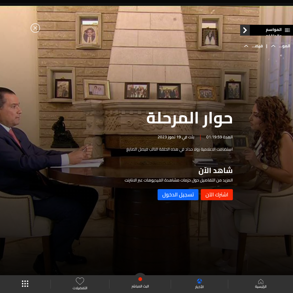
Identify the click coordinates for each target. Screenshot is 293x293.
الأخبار (199, 284)
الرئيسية (260, 284)
